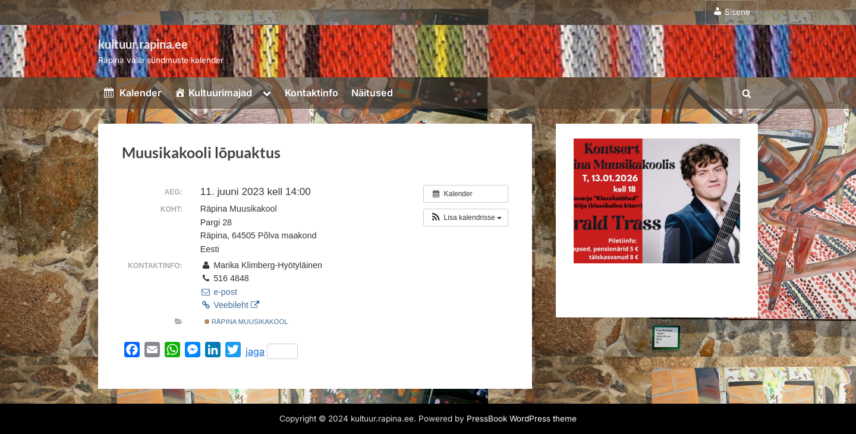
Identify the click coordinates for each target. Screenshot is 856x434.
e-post (218, 292)
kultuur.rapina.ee (143, 44)
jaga (272, 351)
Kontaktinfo (311, 93)
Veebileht (229, 305)
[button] (466, 217)
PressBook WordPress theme (522, 418)
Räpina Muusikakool (246, 321)
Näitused (372, 93)
